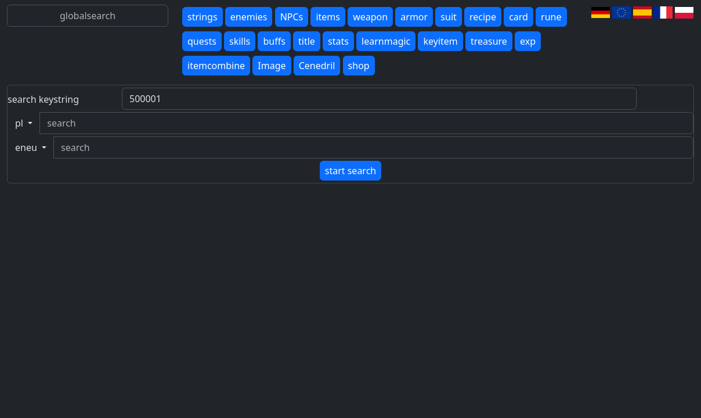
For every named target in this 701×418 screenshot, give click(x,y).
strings (202, 16)
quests (201, 41)
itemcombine (216, 65)
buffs (274, 41)
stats (338, 41)
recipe (482, 16)
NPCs (291, 16)
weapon (370, 16)
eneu (27, 147)
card (518, 16)
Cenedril (317, 65)
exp (528, 41)
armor (414, 16)
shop (359, 65)
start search (350, 170)
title (306, 41)
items (328, 16)
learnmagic (386, 41)
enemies (249, 16)
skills (239, 41)
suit (448, 16)
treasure (489, 41)
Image (272, 65)
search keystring (43, 99)
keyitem (440, 41)
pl (20, 123)
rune (551, 16)
